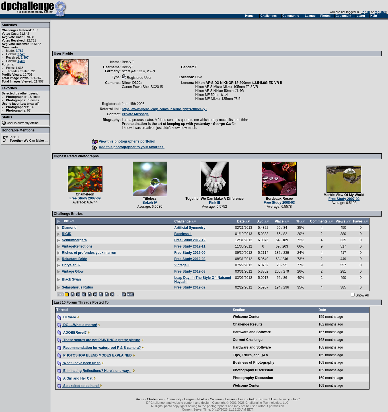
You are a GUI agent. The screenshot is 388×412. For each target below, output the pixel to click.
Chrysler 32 (71, 265)
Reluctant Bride (74, 259)
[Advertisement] (157, 35)
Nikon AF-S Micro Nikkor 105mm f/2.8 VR (226, 87)
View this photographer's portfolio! (123, 141)
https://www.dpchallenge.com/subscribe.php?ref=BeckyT (164, 109)
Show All (362, 295)
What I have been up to (79, 363)
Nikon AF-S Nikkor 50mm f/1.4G (219, 91)
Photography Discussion (253, 370)
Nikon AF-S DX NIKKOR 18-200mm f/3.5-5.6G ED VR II (238, 83)
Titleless (150, 199)
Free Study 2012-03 (189, 271)
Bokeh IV (149, 203)
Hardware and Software (252, 332)
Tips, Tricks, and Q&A (250, 355)
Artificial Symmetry (189, 228)
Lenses (230, 399)
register (380, 12)
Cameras (216, 399)
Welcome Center (246, 317)
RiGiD (66, 234)
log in (366, 12)
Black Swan (71, 279)
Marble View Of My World (344, 195)
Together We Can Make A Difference (36, 140)
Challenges (155, 399)
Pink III (14, 137)
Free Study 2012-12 (189, 240)
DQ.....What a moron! (77, 325)
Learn (242, 399)
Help (252, 399)
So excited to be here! (79, 386)
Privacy (285, 399)
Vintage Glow (72, 271)
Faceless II (183, 234)
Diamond (69, 228)
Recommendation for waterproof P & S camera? (99, 348)
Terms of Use (267, 399)
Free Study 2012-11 (189, 246)
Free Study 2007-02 (344, 199)
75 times (33, 100)
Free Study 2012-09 (189, 253)
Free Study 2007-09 (84, 198)
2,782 (20, 50)
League (189, 399)
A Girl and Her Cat (75, 378)
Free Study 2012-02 (189, 287)
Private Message (135, 114)
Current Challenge (247, 340)
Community (173, 399)
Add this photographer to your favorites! (128, 147)
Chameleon (85, 194)
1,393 (21, 61)
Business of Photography (253, 362)
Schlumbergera (74, 240)
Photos (202, 399)
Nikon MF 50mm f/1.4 (211, 95)
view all (33, 103)
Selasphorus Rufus (77, 287)
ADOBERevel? (72, 333)
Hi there (67, 317)
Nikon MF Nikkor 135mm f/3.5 (218, 99)
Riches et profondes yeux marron (89, 253)
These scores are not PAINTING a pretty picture (99, 340)
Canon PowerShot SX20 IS (142, 87)
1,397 (25, 57)
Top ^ (296, 399)
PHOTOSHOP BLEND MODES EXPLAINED (95, 355)
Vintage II (181, 265)
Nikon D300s (132, 83)
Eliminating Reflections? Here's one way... (95, 371)
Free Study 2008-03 (279, 203)
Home (140, 399)
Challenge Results (247, 324)
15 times (34, 96)
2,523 (21, 54)
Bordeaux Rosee (279, 199)
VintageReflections (77, 246)
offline (34, 123)
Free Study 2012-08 (189, 259)
